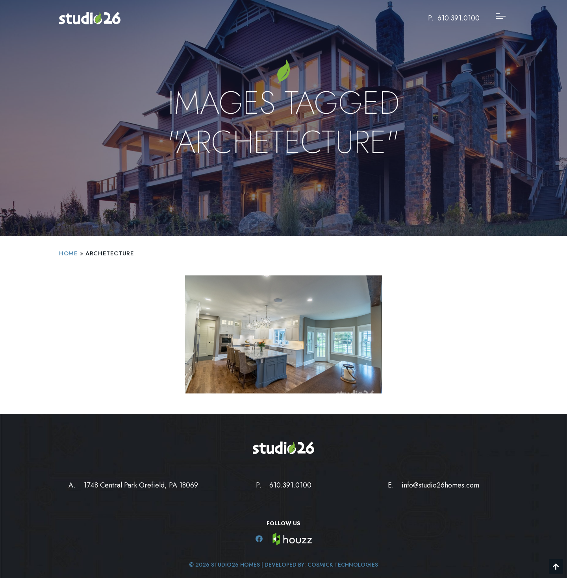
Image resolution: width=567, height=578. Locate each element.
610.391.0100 (458, 18)
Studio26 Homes (235, 565)
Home (68, 253)
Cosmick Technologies (343, 565)
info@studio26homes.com (440, 485)
